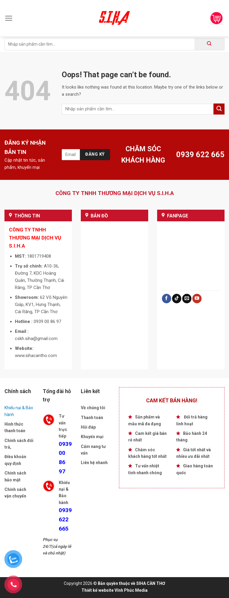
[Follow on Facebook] (166, 298)
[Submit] (209, 44)
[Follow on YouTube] (197, 298)
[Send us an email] (186, 298)
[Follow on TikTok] (176, 298)
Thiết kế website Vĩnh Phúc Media (114, 590)
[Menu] (8, 18)
